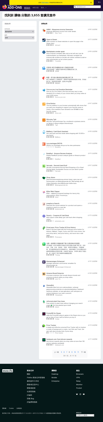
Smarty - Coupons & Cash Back (57, 215)
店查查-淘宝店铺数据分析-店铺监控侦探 (60, 67)
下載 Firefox (45, 2)
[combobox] (87, 6)
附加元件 (30, 371)
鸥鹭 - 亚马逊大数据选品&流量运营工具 (59, 77)
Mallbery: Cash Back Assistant (57, 131)
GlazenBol (50, 285)
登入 (99, 2)
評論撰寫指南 (32, 402)
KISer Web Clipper (53, 191)
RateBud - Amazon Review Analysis (59, 153)
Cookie (11, 408)
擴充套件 (27, 8)
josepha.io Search (52, 203)
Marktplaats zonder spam (55, 51)
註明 (7, 413)
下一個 (83, 352)
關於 (28, 374)
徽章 (6, 35)
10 (75, 352)
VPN (78, 378)
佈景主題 (36, 8)
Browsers (80, 374)
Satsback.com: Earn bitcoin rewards (59, 339)
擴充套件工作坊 (33, 381)
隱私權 (4, 408)
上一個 (56, 352)
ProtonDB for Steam (53, 313)
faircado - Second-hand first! (56, 165)
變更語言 (78, 412)
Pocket (79, 388)
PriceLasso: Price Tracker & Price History (61, 227)
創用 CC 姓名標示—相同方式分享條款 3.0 (33, 413)
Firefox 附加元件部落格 (36, 378)
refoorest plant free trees (55, 301)
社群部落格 (31, 392)
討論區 (29, 395)
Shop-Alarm (50, 177)
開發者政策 (31, 388)
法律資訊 (19, 408)
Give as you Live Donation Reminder (59, 89)
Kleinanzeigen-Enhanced (55, 261)
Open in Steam (51, 39)
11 (78, 352)
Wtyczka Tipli (51, 119)
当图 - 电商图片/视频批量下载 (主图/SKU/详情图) (63, 243)
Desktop (55, 374)
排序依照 (7, 29)
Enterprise (55, 381)
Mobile (54, 378)
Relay (78, 381)
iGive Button (50, 103)
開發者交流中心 (33, 385)
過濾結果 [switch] (8, 24)
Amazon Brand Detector (55, 273)
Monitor (79, 385)
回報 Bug (30, 399)
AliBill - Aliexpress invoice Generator (59, 29)
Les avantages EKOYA (54, 143)
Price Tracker (51, 325)
